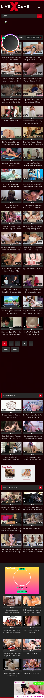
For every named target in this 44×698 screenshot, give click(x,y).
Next (6, 350)
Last (15, 350)
